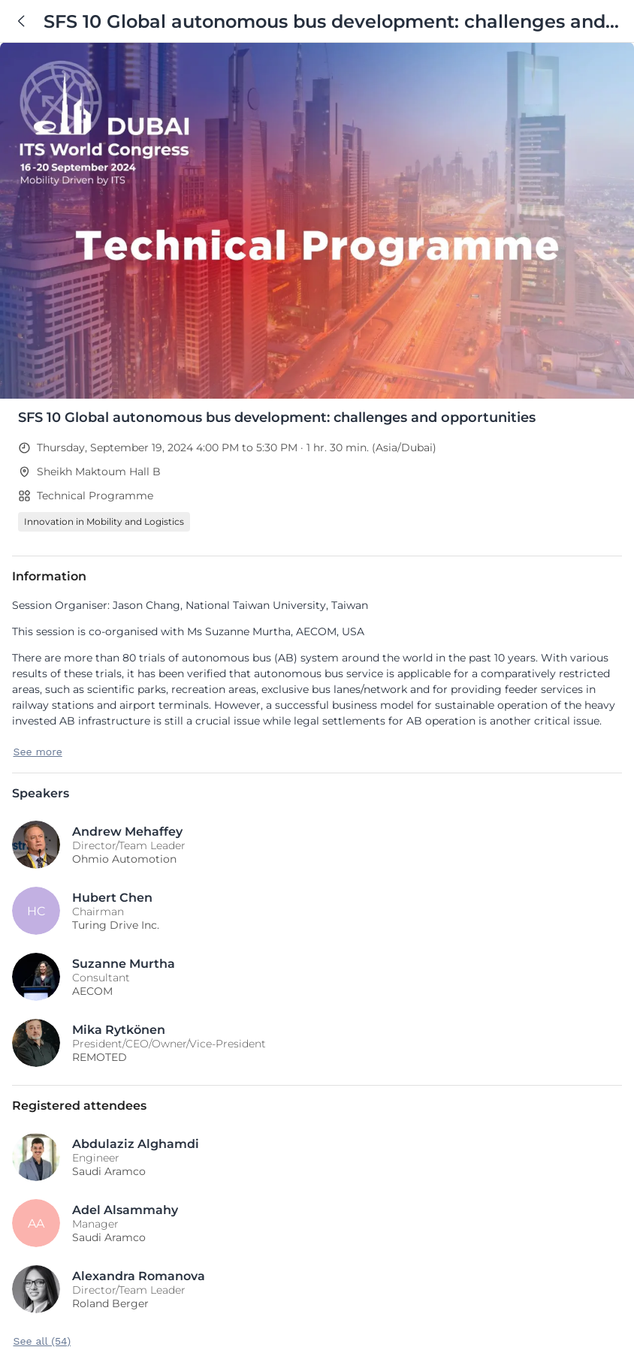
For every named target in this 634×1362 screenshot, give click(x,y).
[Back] (22, 21)
